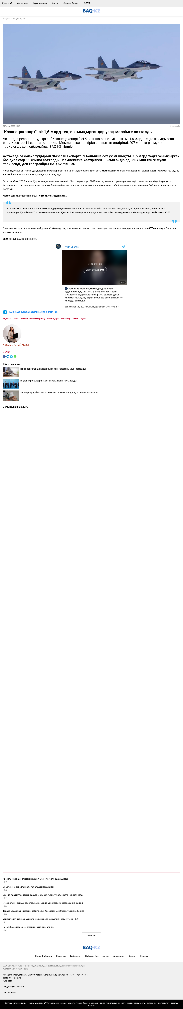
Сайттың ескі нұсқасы (97, 956)
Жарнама (61, 956)
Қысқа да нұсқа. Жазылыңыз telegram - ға (33, 311)
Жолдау (144, 956)
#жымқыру (52, 318)
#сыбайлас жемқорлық (33, 318)
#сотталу (65, 318)
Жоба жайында (43, 956)
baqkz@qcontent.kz (12, 978)
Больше (91, 936)
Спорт (55, 3)
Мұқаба (6, 18)
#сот (15, 318)
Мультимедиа (40, 3)
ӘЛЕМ (87, 3)
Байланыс (75, 956)
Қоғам (132, 956)
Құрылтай (7, 3)
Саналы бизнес (71, 3)
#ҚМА (75, 318)
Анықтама (118, 956)
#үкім (83, 318)
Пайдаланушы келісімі (13, 987)
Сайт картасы (9, 992)
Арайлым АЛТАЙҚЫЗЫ (16, 345)
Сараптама (22, 3)
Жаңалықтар (18, 18)
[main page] (91, 12)
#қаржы (7, 318)
